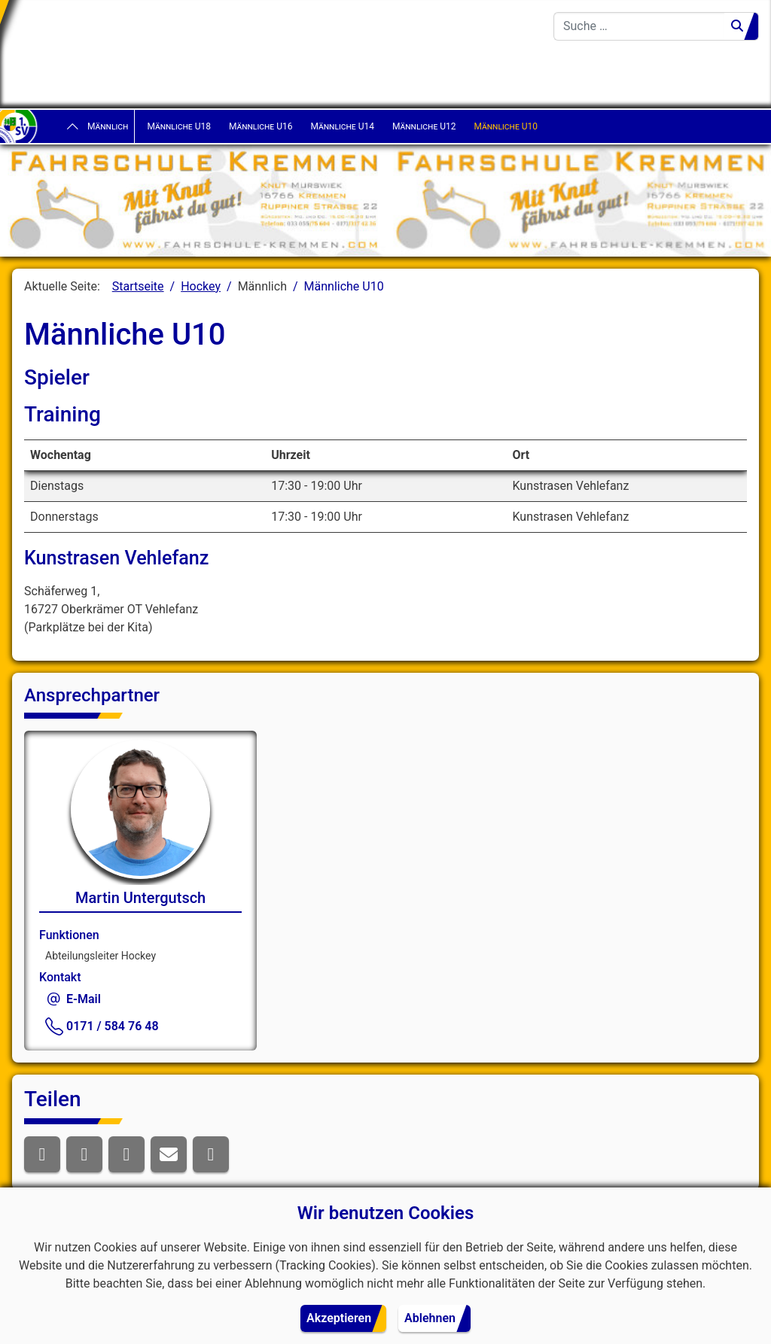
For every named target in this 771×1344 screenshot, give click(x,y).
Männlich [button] (107, 126)
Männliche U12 (424, 126)
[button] (42, 1154)
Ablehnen (430, 1318)
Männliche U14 (342, 126)
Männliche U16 (261, 126)
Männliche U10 (506, 126)
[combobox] (639, 26)
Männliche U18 (179, 126)
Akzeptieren (338, 1318)
